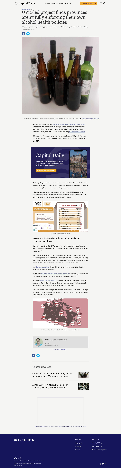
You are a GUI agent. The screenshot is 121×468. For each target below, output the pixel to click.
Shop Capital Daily (97, 443)
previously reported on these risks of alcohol (55, 274)
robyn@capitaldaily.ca (51, 345)
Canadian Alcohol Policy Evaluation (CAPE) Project (69, 124)
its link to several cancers (77, 132)
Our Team (78, 439)
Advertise (78, 446)
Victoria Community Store (99, 450)
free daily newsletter (88, 3)
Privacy (77, 450)
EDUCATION (62, 3)
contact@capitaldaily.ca (60, 349)
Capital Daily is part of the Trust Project (90, 118)
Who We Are (95, 439)
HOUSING (47, 3)
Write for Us (78, 443)
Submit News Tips (97, 446)
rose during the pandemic (48, 280)
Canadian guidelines (42, 267)
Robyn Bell (24, 29)
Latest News (26, 9)
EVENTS (69, 3)
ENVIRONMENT (55, 3)
